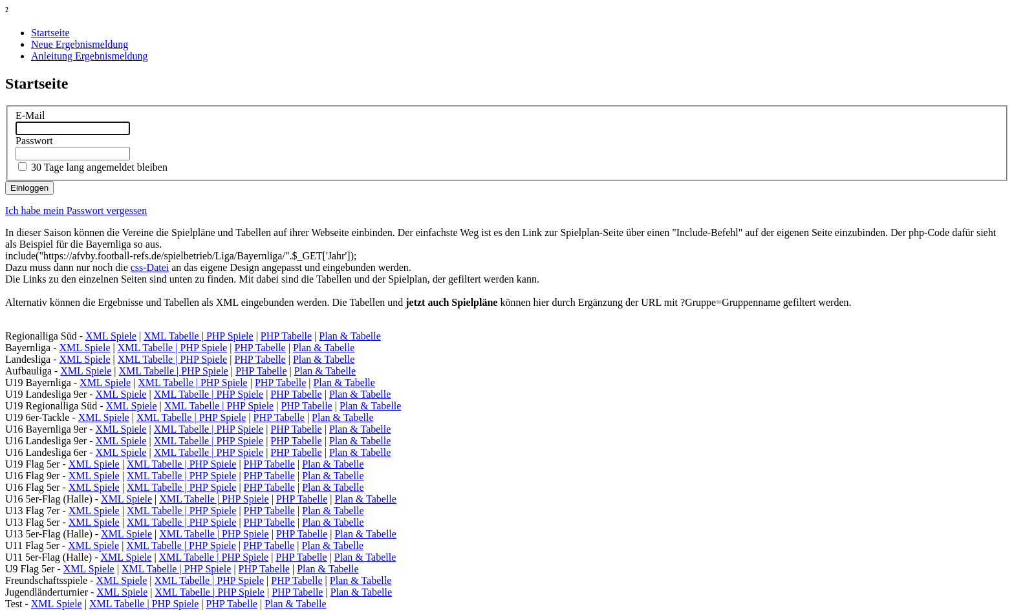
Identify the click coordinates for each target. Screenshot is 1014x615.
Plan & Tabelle (349, 335)
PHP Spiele (229, 335)
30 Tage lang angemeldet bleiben (99, 167)
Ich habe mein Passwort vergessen (76, 210)
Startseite (50, 32)
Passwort (34, 140)
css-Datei (150, 267)
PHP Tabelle (286, 335)
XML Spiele (110, 335)
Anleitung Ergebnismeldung (89, 55)
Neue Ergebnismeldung (79, 44)
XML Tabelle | (175, 335)
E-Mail (30, 115)
